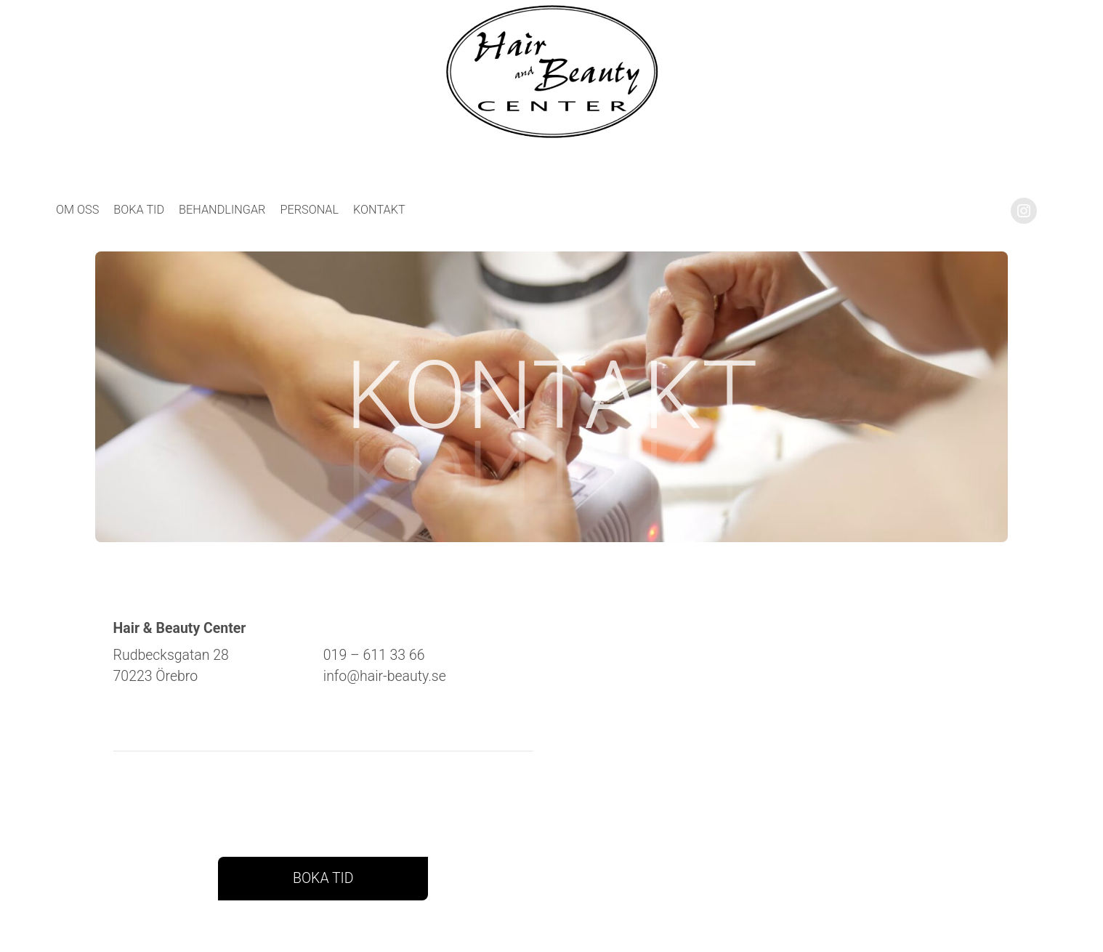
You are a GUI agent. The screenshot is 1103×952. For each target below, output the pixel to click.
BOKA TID (323, 878)
